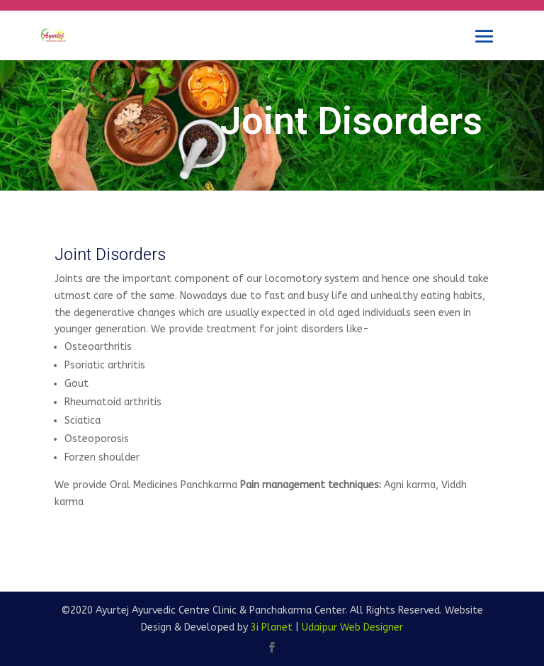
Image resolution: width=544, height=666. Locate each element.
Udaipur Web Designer (352, 627)
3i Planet (272, 627)
